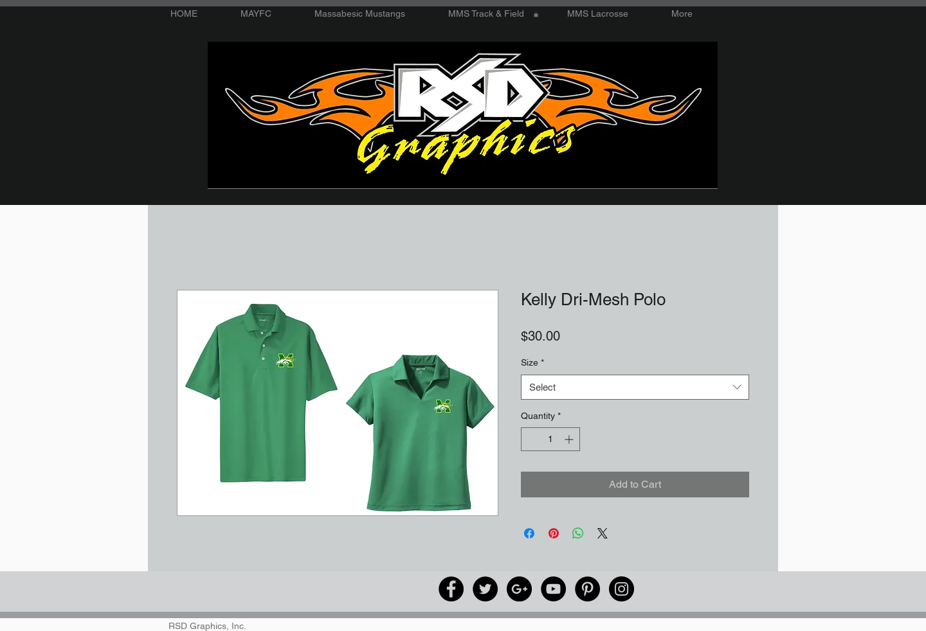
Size (532, 362)
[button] (536, 14)
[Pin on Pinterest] (553, 533)
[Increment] (570, 439)
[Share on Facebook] (529, 533)
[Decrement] (531, 439)
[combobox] (635, 387)
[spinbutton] (550, 439)
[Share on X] (602, 533)
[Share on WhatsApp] (578, 533)
